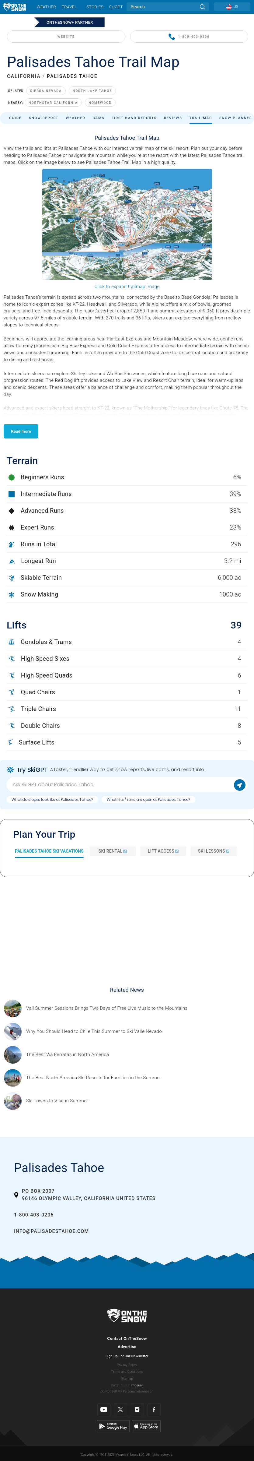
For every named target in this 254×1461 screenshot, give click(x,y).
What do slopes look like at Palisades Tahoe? (52, 799)
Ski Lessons (213, 851)
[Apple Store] (146, 1426)
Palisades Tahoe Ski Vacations (49, 851)
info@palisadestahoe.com (51, 1231)
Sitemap (127, 1378)
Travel (69, 6)
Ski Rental (113, 851)
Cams (99, 118)
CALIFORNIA (24, 76)
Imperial (137, 1385)
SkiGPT (116, 6)
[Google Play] (113, 1426)
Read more (21, 431)
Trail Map (201, 118)
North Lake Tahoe (92, 91)
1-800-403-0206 (189, 37)
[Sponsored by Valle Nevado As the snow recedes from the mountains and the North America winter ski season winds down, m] (94, 1031)
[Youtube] (103, 1409)
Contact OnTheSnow (127, 1338)
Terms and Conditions (127, 1371)
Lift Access (163, 851)
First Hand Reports (134, 118)
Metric (125, 1385)
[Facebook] (154, 1409)
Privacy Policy (127, 1365)
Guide (15, 118)
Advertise (127, 1346)
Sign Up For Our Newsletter (127, 1356)
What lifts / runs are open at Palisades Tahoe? (148, 799)
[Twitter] (120, 1409)
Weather (46, 6)
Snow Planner (235, 118)
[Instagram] (137, 1409)
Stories (94, 6)
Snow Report (43, 118)
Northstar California (53, 103)
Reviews (173, 118)
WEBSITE (66, 37)
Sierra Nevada (46, 91)
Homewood (100, 103)
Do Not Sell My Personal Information (127, 1391)
